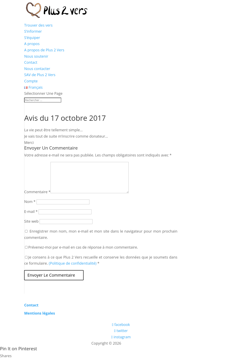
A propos (32, 43)
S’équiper (32, 37)
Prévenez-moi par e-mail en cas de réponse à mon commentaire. (81, 247)
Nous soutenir (36, 56)
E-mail (31, 211)
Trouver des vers (38, 25)
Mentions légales (39, 313)
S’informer (33, 31)
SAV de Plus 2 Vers (39, 74)
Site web (31, 221)
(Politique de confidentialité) (73, 263)
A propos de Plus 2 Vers (44, 49)
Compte (31, 81)
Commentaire (37, 191)
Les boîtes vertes (136, 343)
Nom (29, 201)
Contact (30, 62)
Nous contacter (37, 68)
